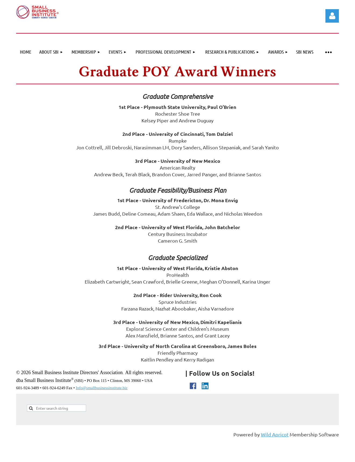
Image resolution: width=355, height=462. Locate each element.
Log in (332, 16)
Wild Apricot (275, 434)
